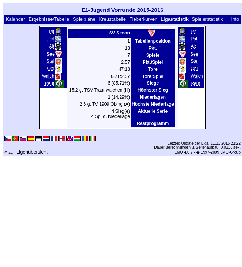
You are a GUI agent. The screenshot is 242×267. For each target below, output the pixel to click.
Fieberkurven (144, 19)
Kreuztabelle (112, 19)
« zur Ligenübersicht (26, 152)
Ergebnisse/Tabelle (48, 19)
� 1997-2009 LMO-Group (218, 152)
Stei (50, 61)
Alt (51, 46)
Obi (50, 68)
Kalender (15, 19)
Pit (51, 31)
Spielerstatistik (207, 19)
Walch (48, 76)
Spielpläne (84, 19)
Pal (51, 39)
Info (235, 19)
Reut (49, 83)
